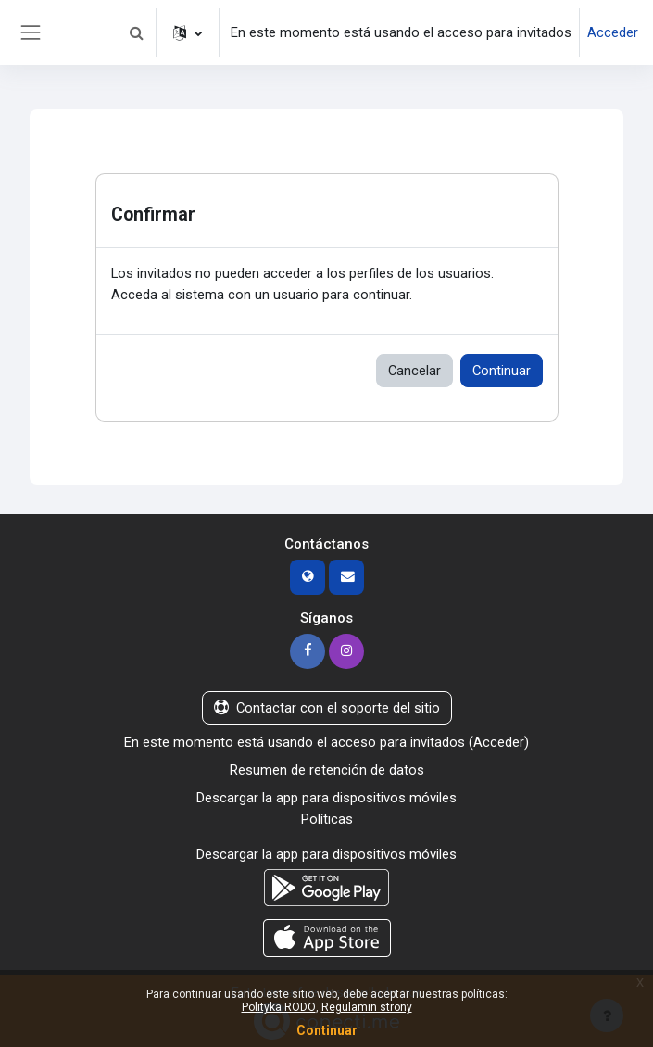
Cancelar (414, 370)
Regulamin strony (366, 1007)
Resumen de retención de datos (327, 770)
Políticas (327, 819)
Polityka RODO (279, 1007)
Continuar (501, 370)
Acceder (612, 32)
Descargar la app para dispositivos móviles (326, 797)
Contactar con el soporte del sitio (327, 708)
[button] (136, 32)
